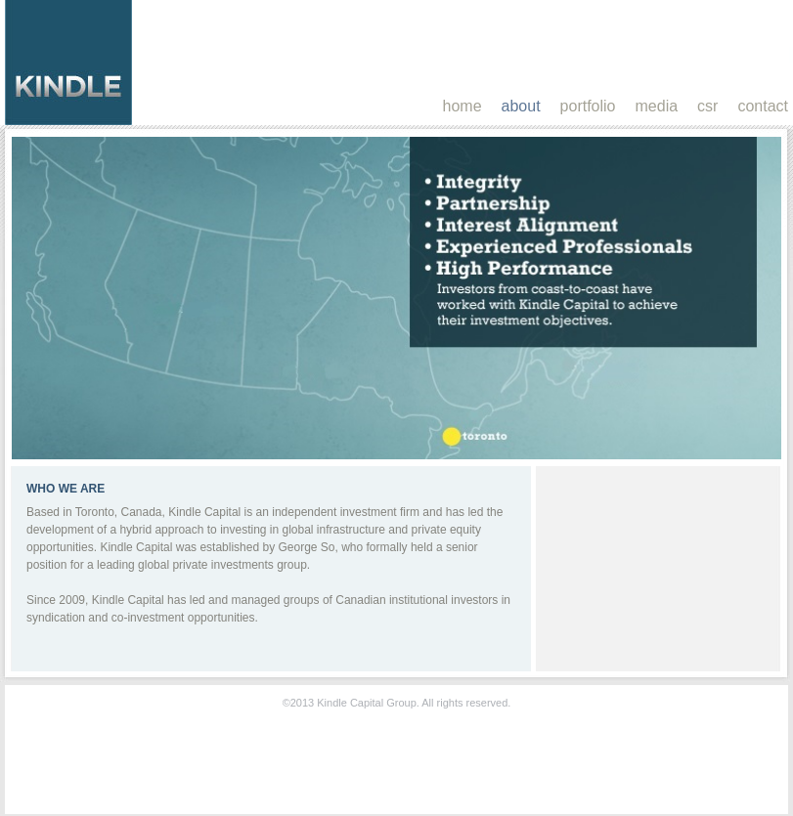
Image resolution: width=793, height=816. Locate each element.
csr (707, 106)
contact (762, 106)
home (462, 106)
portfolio (588, 106)
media (657, 106)
